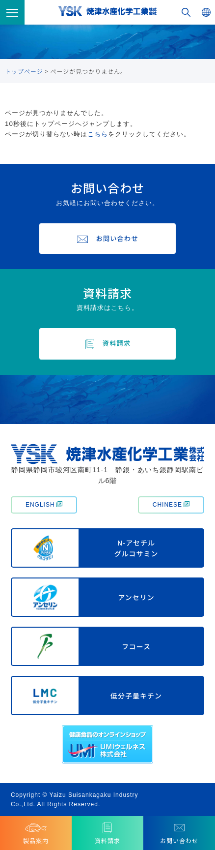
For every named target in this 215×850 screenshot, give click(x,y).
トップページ (24, 71)
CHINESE (171, 504)
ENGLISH (44, 504)
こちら (97, 134)
